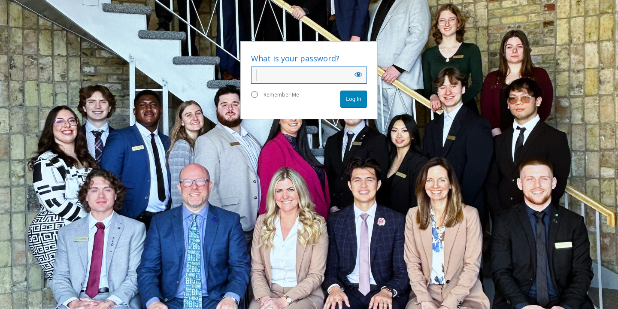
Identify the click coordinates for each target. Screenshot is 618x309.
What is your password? (295, 58)
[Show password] (358, 74)
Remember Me (275, 94)
